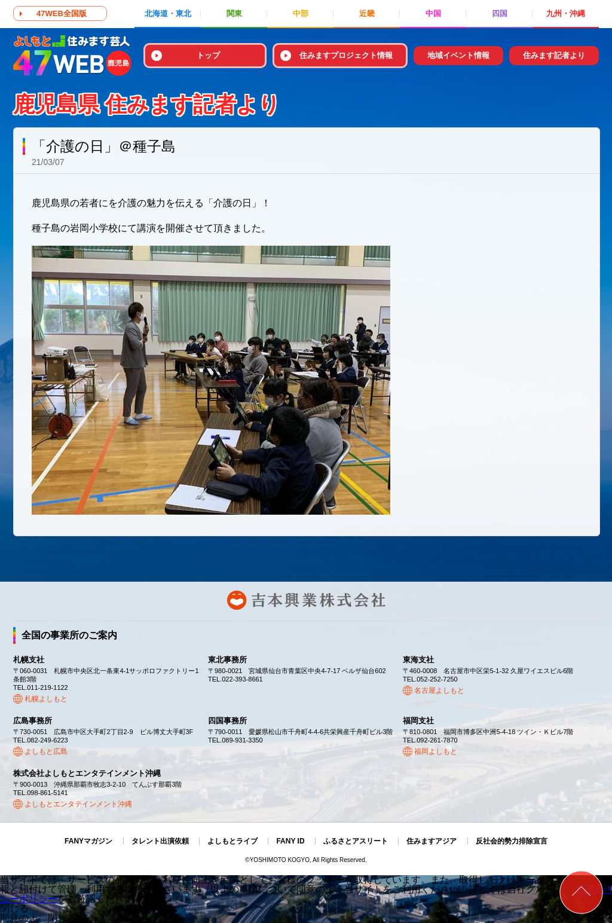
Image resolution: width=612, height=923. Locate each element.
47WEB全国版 (61, 13)
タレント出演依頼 (160, 841)
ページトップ (581, 892)
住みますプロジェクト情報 (346, 55)
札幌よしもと (46, 699)
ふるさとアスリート (355, 841)
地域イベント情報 (458, 55)
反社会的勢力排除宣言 (511, 841)
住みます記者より (554, 55)
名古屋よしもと (439, 690)
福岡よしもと (435, 751)
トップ (208, 55)
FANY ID (290, 841)
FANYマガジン (88, 841)
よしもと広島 (46, 751)
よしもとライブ (232, 841)
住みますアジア (431, 841)
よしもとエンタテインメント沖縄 (78, 804)
